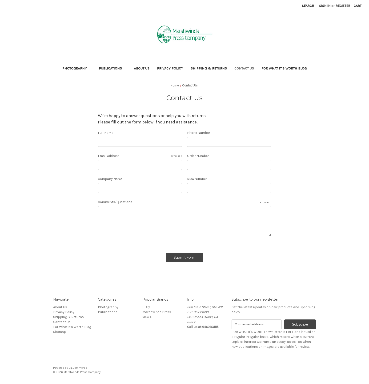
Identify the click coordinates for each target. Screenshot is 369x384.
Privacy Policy (170, 68)
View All (147, 317)
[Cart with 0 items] (357, 6)
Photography (76, 68)
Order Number (198, 156)
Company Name (110, 179)
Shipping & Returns (209, 68)
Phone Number (198, 133)
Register (343, 6)
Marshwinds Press (156, 312)
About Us (141, 68)
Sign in (324, 6)
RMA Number (197, 179)
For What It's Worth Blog (284, 68)
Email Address (140, 156)
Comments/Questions (184, 202)
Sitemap (59, 332)
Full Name (105, 133)
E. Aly (146, 307)
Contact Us (244, 68)
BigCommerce (78, 367)
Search (308, 6)
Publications (112, 68)
